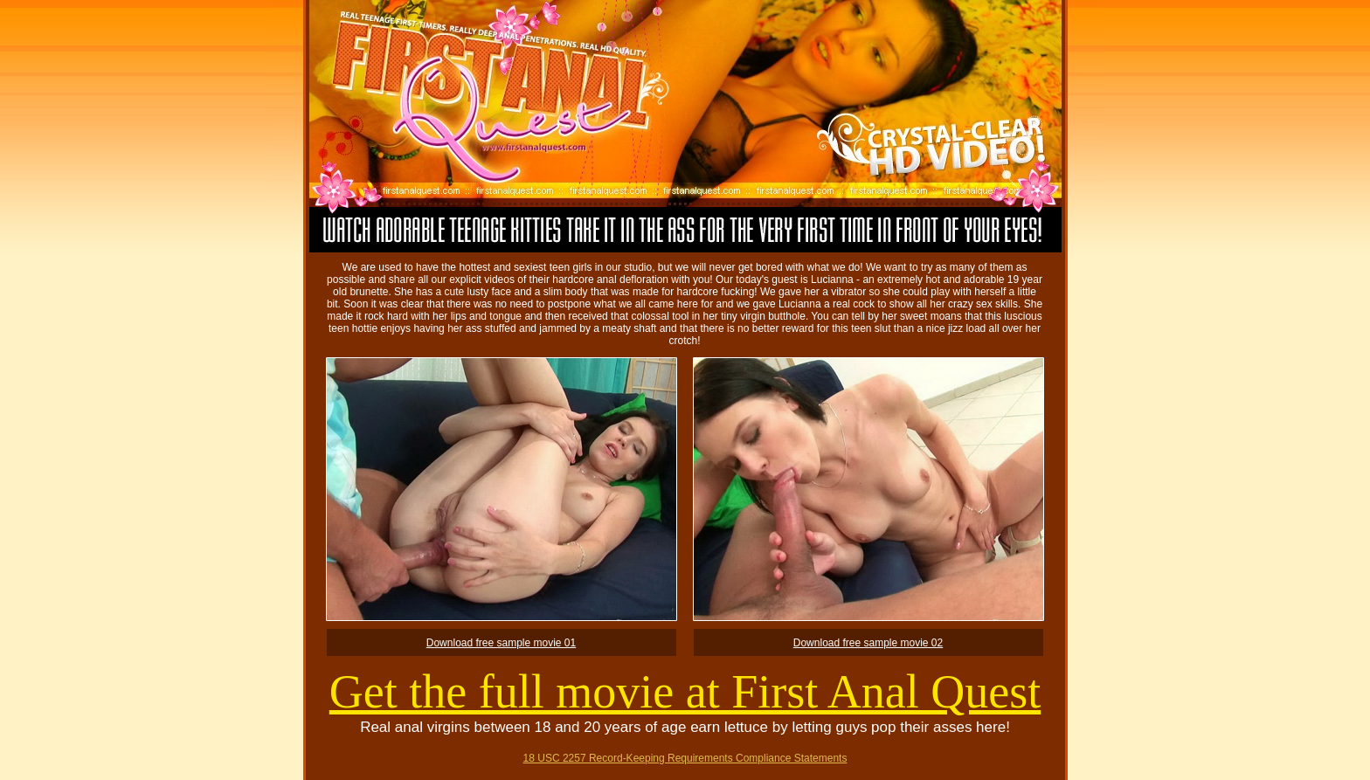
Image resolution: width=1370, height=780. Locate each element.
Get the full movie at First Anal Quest (685, 692)
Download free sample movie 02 (868, 643)
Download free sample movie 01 (501, 643)
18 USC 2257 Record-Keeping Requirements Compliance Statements (685, 758)
